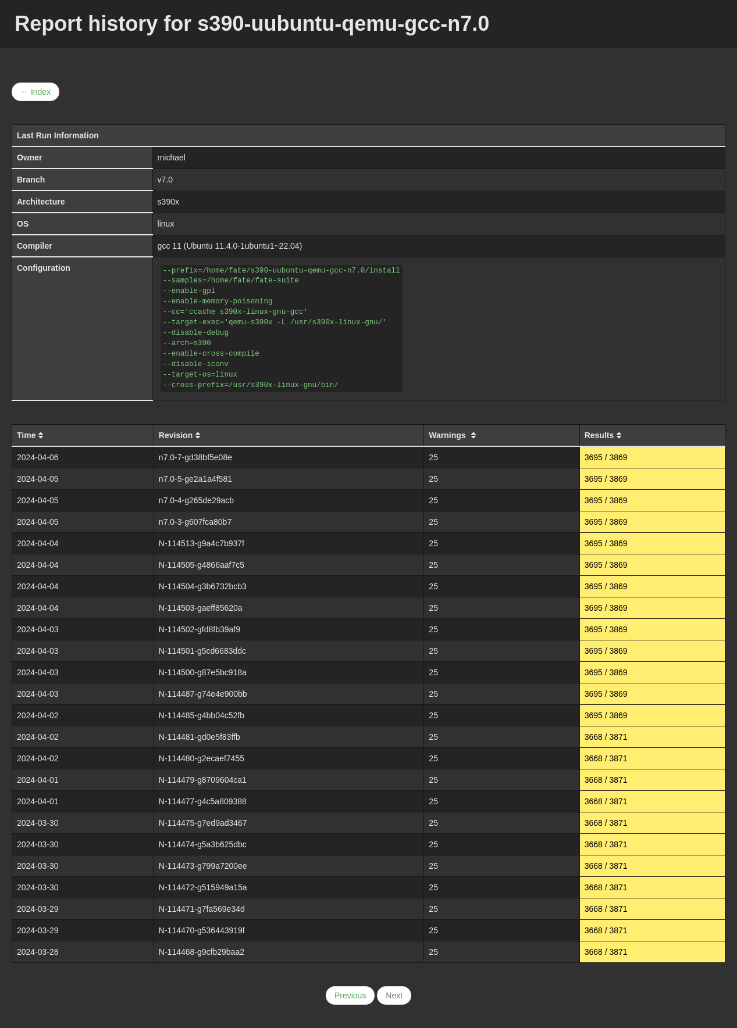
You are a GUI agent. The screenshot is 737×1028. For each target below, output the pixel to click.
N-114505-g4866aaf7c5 (201, 564)
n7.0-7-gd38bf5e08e (195, 457)
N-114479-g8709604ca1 (203, 780)
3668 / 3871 (606, 737)
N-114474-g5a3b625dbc (203, 844)
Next (394, 995)
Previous (350, 995)
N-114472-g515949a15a (203, 887)
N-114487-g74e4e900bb (203, 694)
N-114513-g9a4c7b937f (201, 543)
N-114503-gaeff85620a (201, 607)
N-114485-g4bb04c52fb (201, 715)
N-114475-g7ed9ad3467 (203, 823)
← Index (35, 91)
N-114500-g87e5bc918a (203, 672)
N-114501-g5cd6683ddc (202, 651)
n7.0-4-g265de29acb (196, 500)
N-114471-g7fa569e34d (202, 909)
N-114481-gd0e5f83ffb (199, 737)
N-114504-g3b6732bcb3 (203, 586)
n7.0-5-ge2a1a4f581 (195, 478)
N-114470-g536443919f (202, 930)
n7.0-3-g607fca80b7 (195, 521)
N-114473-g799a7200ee (203, 866)
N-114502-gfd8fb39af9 (199, 629)
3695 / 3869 (606, 457)
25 (433, 457)
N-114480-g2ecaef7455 (201, 758)
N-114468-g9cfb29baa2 (201, 952)
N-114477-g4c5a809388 (203, 801)
